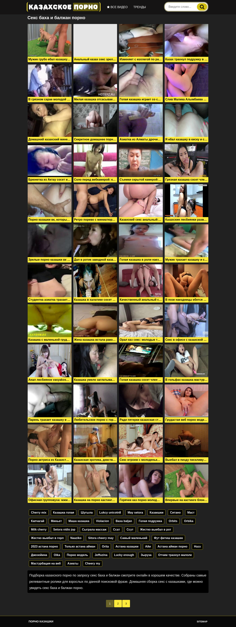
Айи (148, 546)
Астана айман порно (172, 546)
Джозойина (39, 555)
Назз (197, 546)
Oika (57, 555)
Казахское (64, 7)
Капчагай (37, 521)
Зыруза (146, 555)
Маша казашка (78, 521)
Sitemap (202, 621)
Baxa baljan (124, 521)
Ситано (175, 512)
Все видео (117, 7)
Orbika (188, 521)
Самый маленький (133, 538)
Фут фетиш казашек (168, 538)
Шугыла (87, 512)
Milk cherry (38, 529)
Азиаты (72, 563)
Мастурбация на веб (46, 563)
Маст (191, 512)
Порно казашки (41, 621)
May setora (135, 512)
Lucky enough (124, 555)
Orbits (173, 521)
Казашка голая (63, 512)
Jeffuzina (101, 555)
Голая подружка (150, 521)
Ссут (130, 529)
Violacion (102, 521)
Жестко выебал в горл (47, 538)
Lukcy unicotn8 (110, 512)
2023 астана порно (44, 546)
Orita (105, 546)
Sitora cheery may (101, 538)
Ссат (116, 529)
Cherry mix (38, 512)
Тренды (139, 7)
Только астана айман (80, 546)
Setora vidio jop (64, 529)
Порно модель (77, 555)
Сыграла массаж (94, 529)
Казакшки (157, 512)
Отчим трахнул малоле (175, 555)
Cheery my (92, 563)
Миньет (56, 521)
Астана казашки (126, 546)
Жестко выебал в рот (155, 529)
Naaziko (75, 538)
